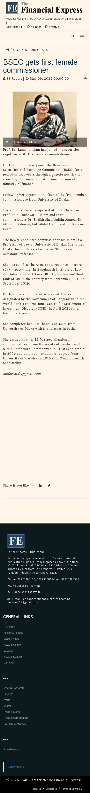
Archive (52, 27)
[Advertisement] (45, 428)
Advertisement (11, 749)
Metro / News (11, 638)
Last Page (8, 662)
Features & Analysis (14, 723)
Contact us (51, 788)
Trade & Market (12, 712)
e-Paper (35, 27)
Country (8, 694)
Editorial (8, 650)
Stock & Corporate (13, 688)
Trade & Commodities (16, 718)
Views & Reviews (12, 656)
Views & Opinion (12, 644)
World (6, 700)
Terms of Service (70, 788)
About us (36, 788)
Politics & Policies (13, 633)
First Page (9, 627)
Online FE (15, 27)
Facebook (16, 766)
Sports (7, 706)
